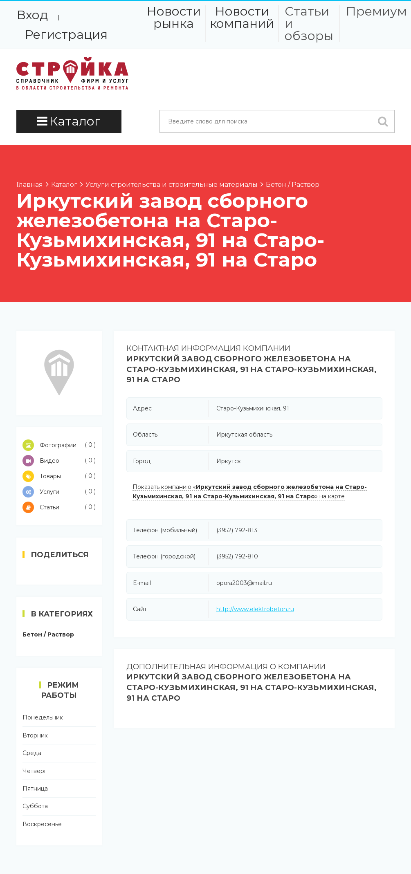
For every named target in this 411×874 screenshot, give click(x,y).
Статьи (59, 507)
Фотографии (59, 445)
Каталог (69, 121)
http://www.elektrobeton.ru (255, 609)
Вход (32, 14)
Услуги (59, 492)
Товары (59, 476)
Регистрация (66, 34)
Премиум (376, 11)
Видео (59, 460)
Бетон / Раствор (48, 634)
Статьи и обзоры (309, 23)
